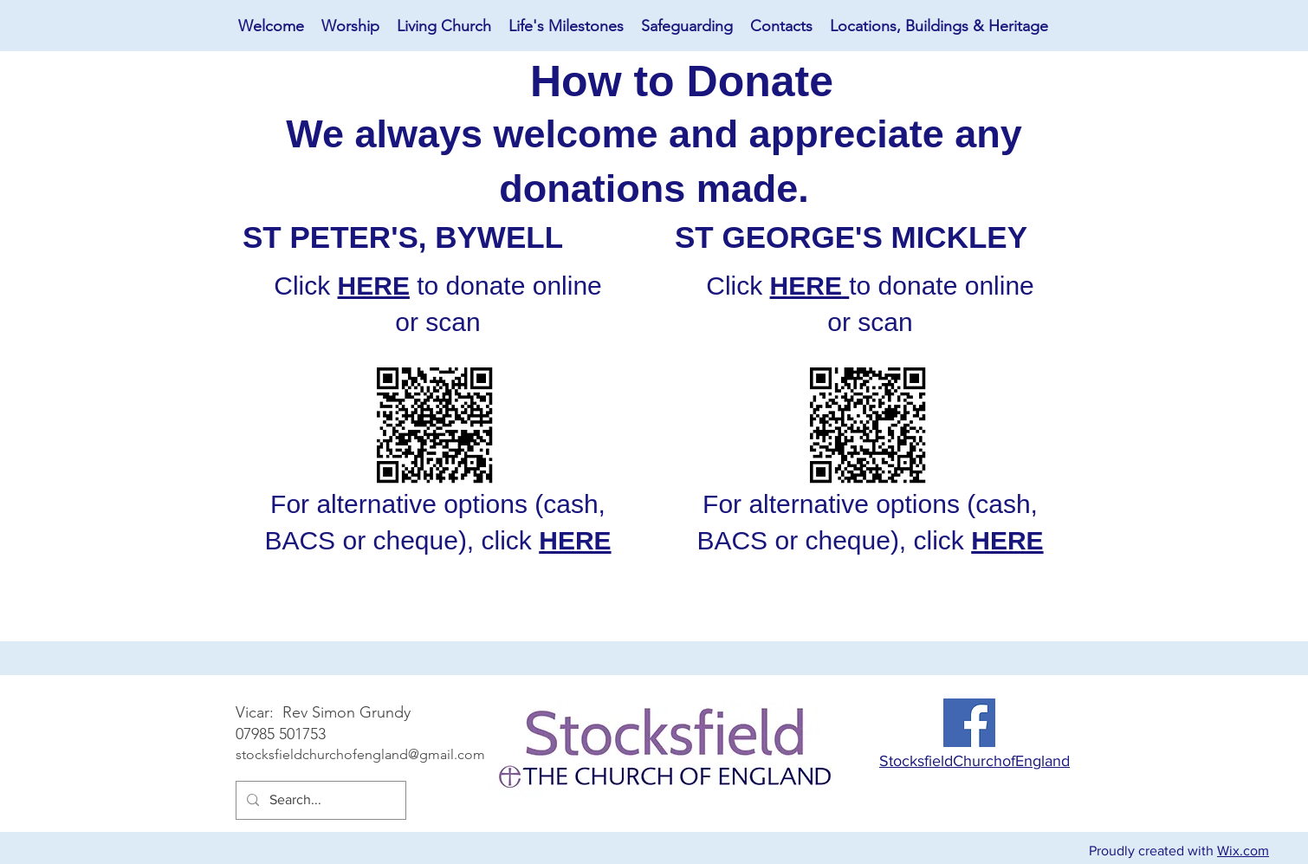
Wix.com (1243, 850)
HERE (374, 285)
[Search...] (319, 800)
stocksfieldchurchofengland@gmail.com (360, 754)
